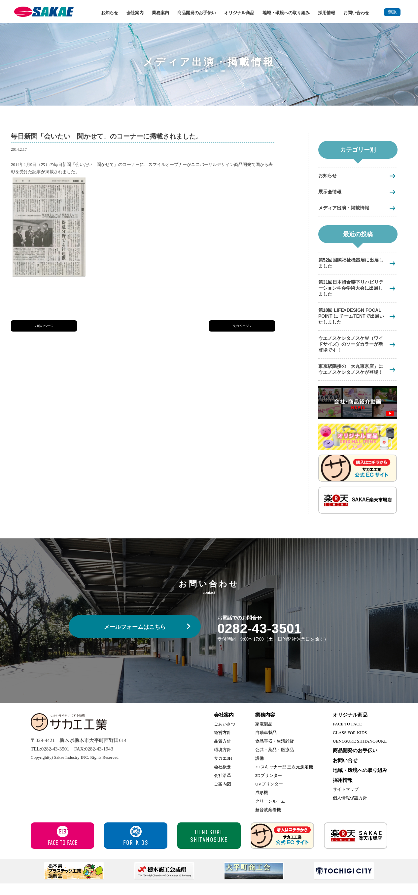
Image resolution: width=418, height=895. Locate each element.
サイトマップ (346, 800)
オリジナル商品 (239, 12)
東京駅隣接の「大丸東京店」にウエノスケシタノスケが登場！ (350, 377)
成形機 (261, 804)
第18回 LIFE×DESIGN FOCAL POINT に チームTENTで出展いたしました (352, 319)
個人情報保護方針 (350, 809)
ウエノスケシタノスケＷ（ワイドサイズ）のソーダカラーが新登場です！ (350, 348)
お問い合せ (345, 772)
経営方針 (222, 744)
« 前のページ (43, 326)
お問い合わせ (356, 12)
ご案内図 (222, 795)
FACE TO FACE (347, 735)
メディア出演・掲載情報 (345, 208)
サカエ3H (223, 769)
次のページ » (242, 326)
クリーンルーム (270, 812)
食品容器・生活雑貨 (274, 752)
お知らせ (109, 12)
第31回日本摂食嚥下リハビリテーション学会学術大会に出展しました (350, 290)
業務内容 (265, 726)
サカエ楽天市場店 (355, 847)
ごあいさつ (224, 735)
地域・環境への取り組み (286, 12)
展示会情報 (330, 192)
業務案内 (160, 12)
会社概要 (222, 778)
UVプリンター (269, 795)
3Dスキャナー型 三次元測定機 (284, 778)
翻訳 (392, 12)
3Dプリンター (268, 786)
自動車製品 (266, 744)
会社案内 (135, 12)
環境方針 (222, 761)
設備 (259, 769)
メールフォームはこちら (135, 638)
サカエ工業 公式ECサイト (282, 847)
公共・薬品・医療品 (274, 761)
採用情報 (326, 12)
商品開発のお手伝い (196, 12)
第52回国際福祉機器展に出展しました (350, 264)
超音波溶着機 (268, 821)
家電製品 (263, 735)
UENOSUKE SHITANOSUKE (360, 752)
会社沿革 (222, 786)
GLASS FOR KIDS (350, 744)
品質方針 (222, 752)
